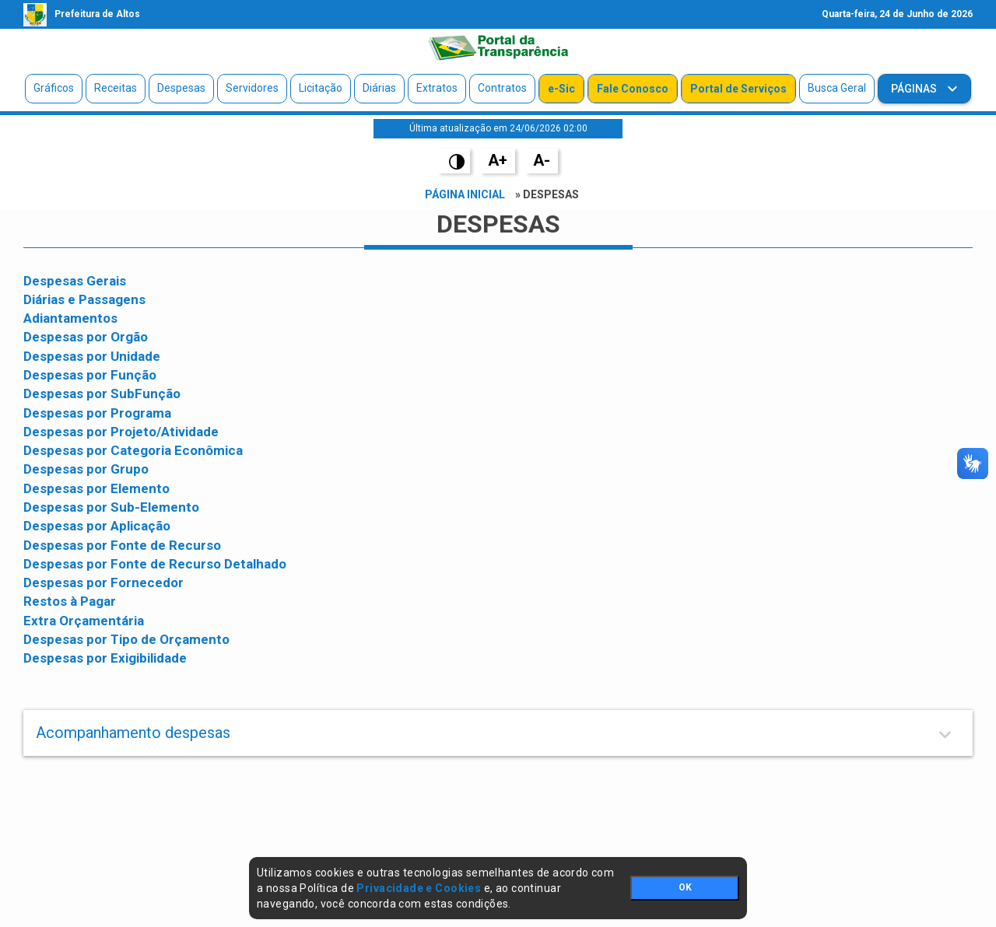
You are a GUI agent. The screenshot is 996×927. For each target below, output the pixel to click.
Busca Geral (837, 88)
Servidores (252, 88)
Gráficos (53, 88)
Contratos (502, 88)
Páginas (915, 88)
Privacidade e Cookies (418, 888)
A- (541, 160)
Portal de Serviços (738, 88)
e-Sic (561, 88)
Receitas (115, 88)
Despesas (181, 88)
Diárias (379, 88)
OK (685, 887)
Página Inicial (465, 194)
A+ (497, 160)
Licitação (320, 88)
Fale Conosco (632, 88)
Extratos (437, 88)
